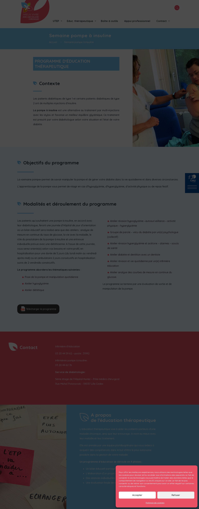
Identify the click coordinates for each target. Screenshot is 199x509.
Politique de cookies (155, 503)
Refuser (176, 495)
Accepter (137, 495)
